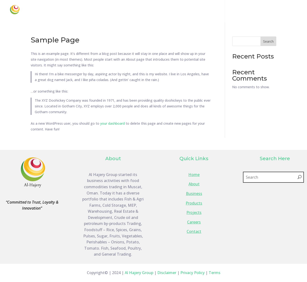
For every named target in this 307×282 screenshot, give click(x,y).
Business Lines (174, 12)
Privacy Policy (192, 272)
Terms (214, 272)
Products (209, 12)
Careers (259, 12)
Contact (282, 12)
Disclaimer (166, 272)
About (143, 12)
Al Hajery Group (139, 272)
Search (268, 41)
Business (194, 193)
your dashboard (112, 123)
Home (125, 12)
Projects (237, 12)
